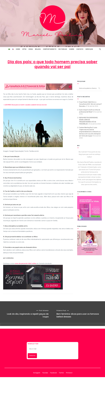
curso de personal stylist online (25, 263)
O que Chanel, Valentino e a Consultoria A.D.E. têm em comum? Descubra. (90, 104)
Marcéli (33, 75)
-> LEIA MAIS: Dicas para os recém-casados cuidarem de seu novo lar (25, 105)
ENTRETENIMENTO (69, 75)
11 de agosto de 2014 (49, 75)
